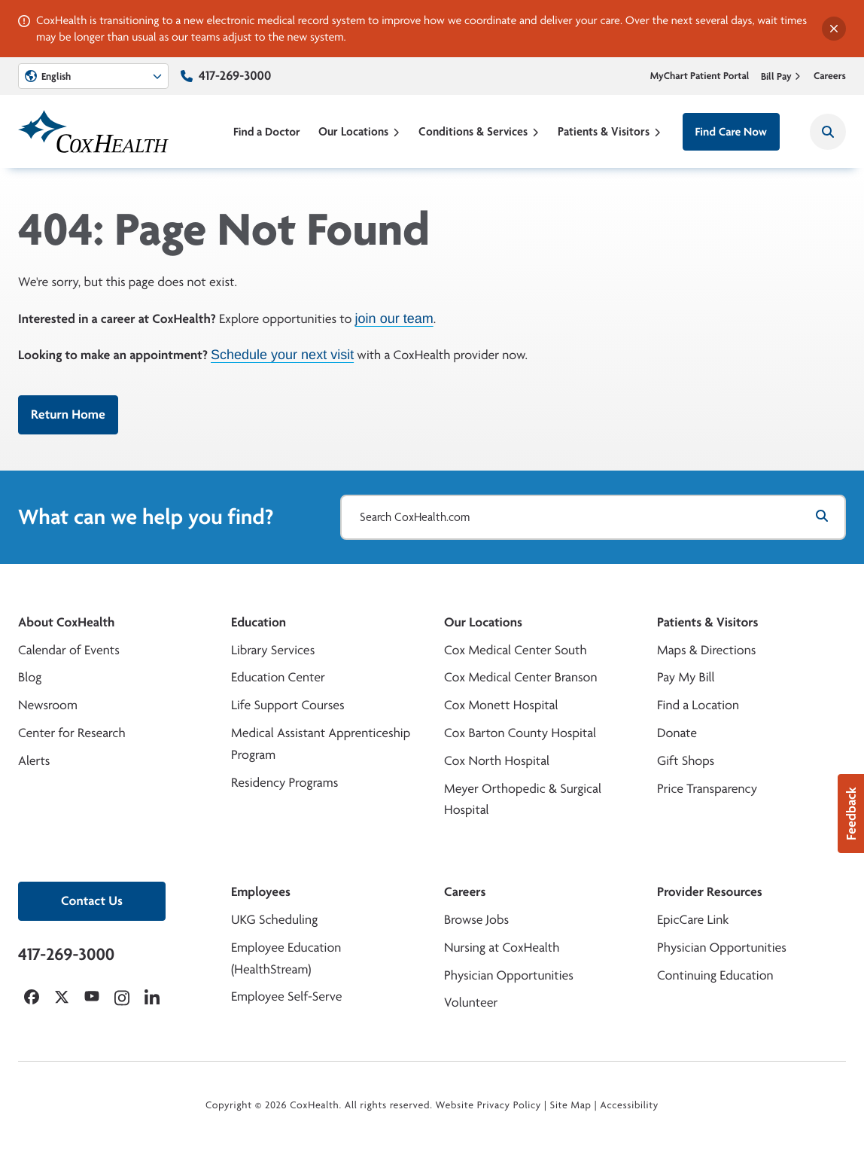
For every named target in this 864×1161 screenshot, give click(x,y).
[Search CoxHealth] (828, 132)
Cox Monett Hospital (501, 705)
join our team (394, 317)
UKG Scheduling (274, 920)
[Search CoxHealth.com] (593, 517)
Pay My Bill (686, 677)
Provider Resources (709, 892)
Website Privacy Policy (489, 1105)
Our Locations (359, 131)
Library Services (273, 650)
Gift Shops (685, 761)
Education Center (278, 677)
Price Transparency (707, 789)
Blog (29, 677)
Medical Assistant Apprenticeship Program (320, 744)
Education (258, 622)
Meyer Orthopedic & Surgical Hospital (522, 799)
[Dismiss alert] (834, 29)
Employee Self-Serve (286, 996)
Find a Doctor (266, 131)
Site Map (571, 1105)
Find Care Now (731, 131)
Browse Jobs (476, 920)
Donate (677, 733)
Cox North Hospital (496, 761)
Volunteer (470, 1002)
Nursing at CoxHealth (501, 947)
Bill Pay (781, 76)
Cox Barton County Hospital (520, 733)
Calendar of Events (69, 650)
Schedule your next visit (282, 354)
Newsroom (48, 705)
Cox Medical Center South (515, 650)
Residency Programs (284, 783)
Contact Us (92, 901)
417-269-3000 (235, 76)
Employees (261, 892)
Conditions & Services (479, 131)
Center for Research (72, 733)
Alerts (34, 761)
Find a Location (698, 705)
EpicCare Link (693, 920)
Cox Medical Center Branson (520, 677)
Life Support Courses (288, 705)
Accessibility (629, 1105)
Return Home (68, 414)
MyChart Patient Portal (700, 76)
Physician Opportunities (508, 975)
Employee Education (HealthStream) (286, 958)
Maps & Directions (706, 650)
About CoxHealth (66, 622)
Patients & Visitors (610, 131)
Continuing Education (715, 975)
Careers (830, 76)
